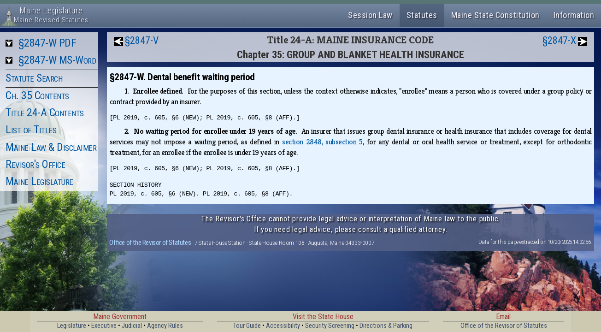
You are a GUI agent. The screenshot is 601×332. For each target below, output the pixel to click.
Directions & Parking (385, 326)
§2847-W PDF (47, 42)
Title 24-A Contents (45, 112)
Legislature (71, 326)
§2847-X (559, 40)
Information (574, 15)
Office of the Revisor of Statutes (150, 242)
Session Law (370, 15)
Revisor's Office (35, 164)
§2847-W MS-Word (57, 59)
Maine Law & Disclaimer (51, 147)
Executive (104, 326)
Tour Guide (247, 326)
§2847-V (142, 40)
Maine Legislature (39, 181)
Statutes (422, 15)
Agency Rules (165, 326)
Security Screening (329, 326)
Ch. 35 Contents (37, 95)
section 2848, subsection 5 (322, 142)
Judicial (132, 326)
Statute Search (34, 77)
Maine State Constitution (495, 15)
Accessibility (283, 326)
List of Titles (31, 129)
